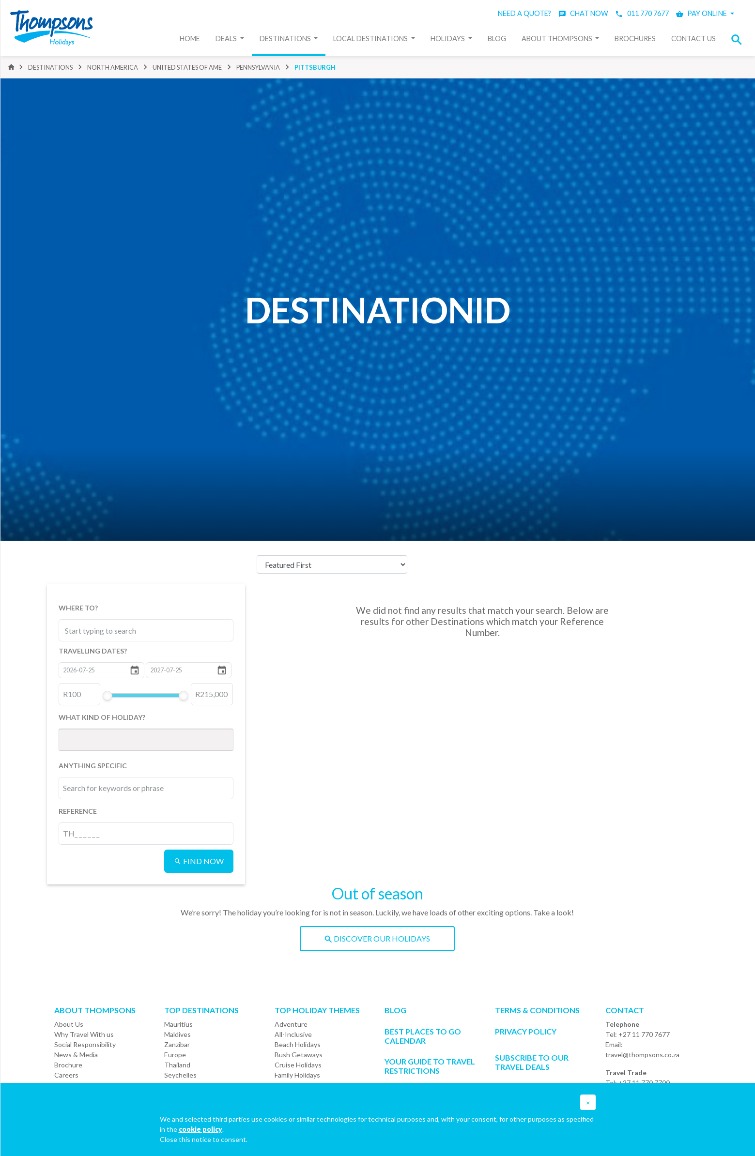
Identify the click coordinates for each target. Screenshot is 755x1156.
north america (112, 67)
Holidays (448, 38)
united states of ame (187, 67)
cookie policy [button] (200, 1129)
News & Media (76, 1054)
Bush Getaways (299, 1054)
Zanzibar (177, 1044)
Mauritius (178, 1024)
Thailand (177, 1065)
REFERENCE (78, 811)
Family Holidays (297, 1075)
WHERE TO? (78, 608)
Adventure (291, 1024)
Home (190, 38)
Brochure (68, 1065)
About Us (68, 1024)
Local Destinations (371, 38)
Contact (624, 1010)
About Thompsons (558, 38)
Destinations (286, 38)
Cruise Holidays (298, 1065)
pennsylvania (258, 67)
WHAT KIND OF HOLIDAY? (102, 717)
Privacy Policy (525, 1031)
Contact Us (693, 38)
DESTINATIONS (50, 67)
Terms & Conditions (537, 1010)
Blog (497, 38)
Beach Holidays (298, 1044)
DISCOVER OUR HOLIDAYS (377, 938)
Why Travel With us (84, 1034)
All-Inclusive (293, 1034)
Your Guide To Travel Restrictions (430, 1066)
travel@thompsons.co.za (642, 1054)
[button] (739, 39)
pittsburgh (315, 67)
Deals (227, 38)
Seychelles (180, 1075)
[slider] (107, 695)
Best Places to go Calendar (423, 1036)
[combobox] (108, 630)
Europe (175, 1054)
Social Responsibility (85, 1044)
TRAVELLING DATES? (93, 651)
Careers (66, 1075)
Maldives (177, 1034)
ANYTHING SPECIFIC (93, 765)
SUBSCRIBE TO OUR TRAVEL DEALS (532, 1062)
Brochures (635, 38)
